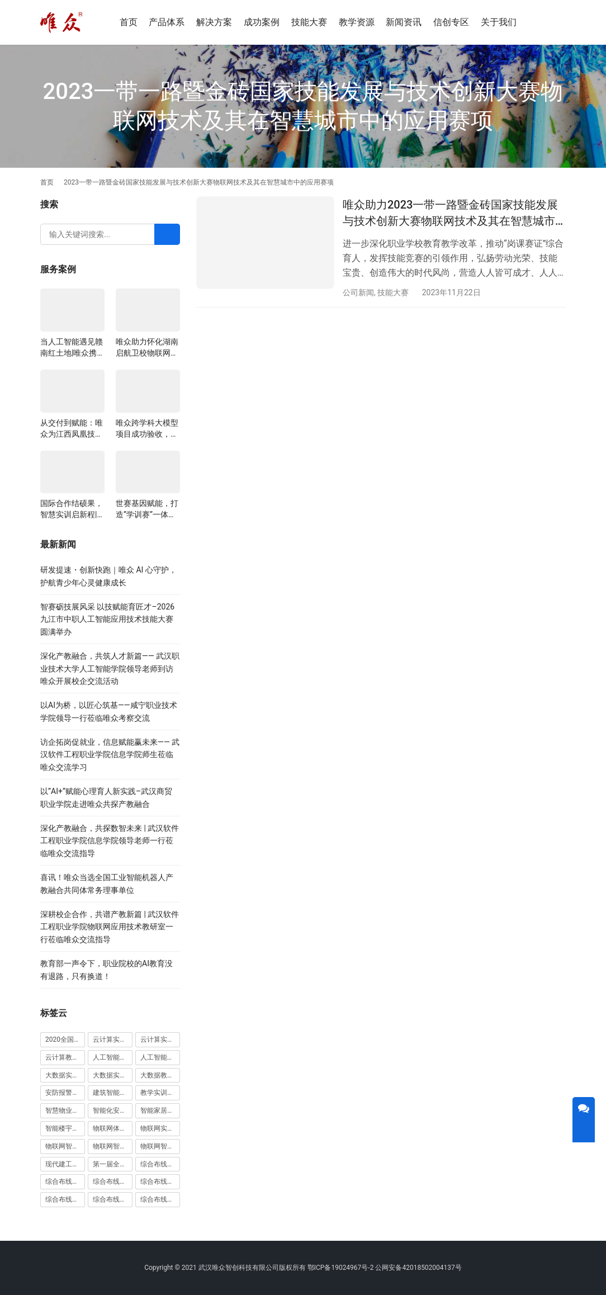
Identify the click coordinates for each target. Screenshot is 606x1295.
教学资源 (357, 22)
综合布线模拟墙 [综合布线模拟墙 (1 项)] (65, 1199)
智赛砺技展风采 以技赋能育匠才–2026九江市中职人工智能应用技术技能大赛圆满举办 (107, 619)
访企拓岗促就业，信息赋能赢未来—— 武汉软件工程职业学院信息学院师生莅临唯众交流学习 (109, 755)
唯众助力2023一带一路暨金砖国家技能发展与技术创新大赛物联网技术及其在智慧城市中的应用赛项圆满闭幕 (450, 213)
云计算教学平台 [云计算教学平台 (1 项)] (65, 1057)
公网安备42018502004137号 (418, 1268)
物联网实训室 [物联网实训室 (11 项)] (160, 1128)
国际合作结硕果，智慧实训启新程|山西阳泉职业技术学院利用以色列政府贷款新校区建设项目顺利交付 (71, 509)
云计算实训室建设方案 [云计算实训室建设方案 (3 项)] (112, 1039)
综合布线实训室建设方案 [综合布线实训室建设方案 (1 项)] (160, 1181)
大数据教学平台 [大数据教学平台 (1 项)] (160, 1075)
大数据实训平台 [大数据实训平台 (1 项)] (112, 1075)
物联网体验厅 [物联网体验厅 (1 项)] (112, 1128)
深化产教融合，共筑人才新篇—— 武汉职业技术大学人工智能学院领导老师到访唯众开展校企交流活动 (109, 668)
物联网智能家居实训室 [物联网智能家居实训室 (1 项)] (112, 1146)
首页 (129, 22)
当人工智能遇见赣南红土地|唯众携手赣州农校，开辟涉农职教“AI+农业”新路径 (72, 347)
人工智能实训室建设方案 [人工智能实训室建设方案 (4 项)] (112, 1057)
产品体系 (166, 22)
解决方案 (214, 22)
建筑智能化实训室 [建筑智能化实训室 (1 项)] (112, 1093)
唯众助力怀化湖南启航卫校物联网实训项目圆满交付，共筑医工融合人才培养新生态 (147, 347)
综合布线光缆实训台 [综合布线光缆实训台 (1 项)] (160, 1164)
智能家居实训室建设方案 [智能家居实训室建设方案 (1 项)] (160, 1110)
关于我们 (499, 22)
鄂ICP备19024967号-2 (340, 1268)
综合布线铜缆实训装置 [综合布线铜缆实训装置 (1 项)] (160, 1199)
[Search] (167, 234)
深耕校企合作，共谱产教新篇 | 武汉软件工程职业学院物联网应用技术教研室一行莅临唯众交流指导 (109, 927)
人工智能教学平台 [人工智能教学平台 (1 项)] (160, 1057)
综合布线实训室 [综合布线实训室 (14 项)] (112, 1181)
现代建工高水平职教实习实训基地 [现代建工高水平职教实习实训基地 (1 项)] (65, 1164)
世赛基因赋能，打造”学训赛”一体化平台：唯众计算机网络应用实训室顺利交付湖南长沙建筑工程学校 (147, 509)
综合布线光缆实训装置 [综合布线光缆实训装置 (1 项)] (65, 1181)
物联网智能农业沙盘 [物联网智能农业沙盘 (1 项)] (65, 1146)
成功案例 (262, 22)
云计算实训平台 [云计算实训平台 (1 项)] (160, 1039)
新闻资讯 (404, 22)
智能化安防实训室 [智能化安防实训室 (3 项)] (112, 1110)
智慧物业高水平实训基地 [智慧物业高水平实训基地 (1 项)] (65, 1110)
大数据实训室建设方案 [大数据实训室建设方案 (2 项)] (65, 1075)
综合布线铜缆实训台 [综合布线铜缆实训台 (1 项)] (112, 1199)
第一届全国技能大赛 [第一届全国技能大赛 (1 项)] (112, 1164)
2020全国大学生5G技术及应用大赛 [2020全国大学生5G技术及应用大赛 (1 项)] (65, 1039)
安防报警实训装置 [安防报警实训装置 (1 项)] (65, 1093)
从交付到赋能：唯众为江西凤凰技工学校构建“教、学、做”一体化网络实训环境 (71, 428)
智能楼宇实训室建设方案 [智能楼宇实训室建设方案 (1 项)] (65, 1128)
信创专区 (451, 22)
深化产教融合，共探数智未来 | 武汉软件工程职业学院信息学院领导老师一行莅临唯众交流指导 (109, 841)
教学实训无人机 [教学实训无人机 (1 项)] (160, 1093)
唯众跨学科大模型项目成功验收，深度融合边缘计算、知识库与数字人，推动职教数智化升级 (147, 428)
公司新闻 (358, 292)
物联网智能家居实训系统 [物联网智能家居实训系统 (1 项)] (160, 1146)
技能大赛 (309, 22)
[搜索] (550, 22)
